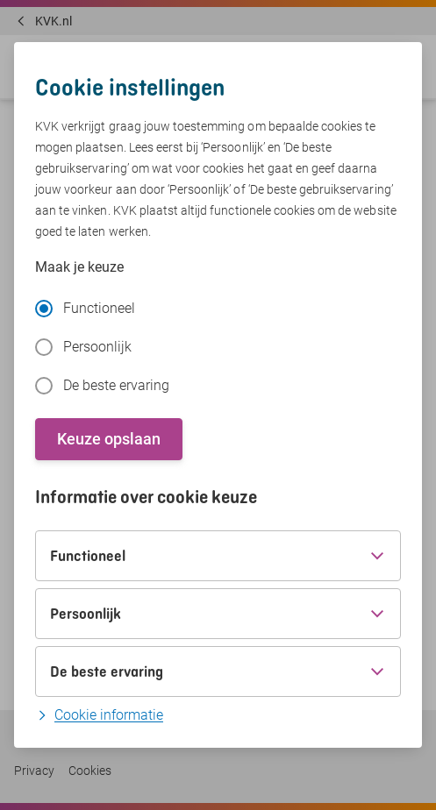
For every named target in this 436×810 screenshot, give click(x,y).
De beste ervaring (102, 385)
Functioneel (85, 308)
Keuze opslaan (109, 439)
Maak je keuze (79, 267)
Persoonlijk (83, 347)
